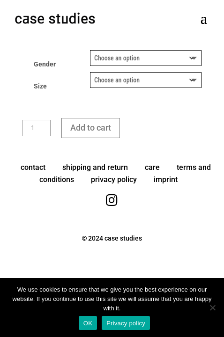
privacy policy (114, 179)
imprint (166, 179)
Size (40, 86)
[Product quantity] (36, 128)
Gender (45, 64)
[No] (212, 307)
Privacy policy (125, 323)
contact (33, 167)
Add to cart (90, 127)
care (152, 167)
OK (87, 323)
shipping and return (95, 167)
